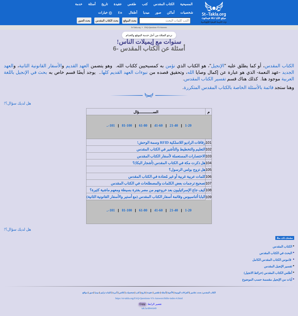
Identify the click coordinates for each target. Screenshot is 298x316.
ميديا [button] (146, 12)
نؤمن (170, 65)
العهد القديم (77, 65)
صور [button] (158, 12)
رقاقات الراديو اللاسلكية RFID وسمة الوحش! (171, 143)
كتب (137, 293)
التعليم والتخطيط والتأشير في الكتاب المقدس (171, 149)
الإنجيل (217, 65)
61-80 (143, 125)
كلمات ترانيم (105, 293)
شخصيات (130, 293)
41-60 (158, 125)
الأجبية (170, 293)
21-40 (174, 125)
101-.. (111, 125)
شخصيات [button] (187, 12)
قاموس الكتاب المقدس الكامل (271, 259)
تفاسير (193, 293)
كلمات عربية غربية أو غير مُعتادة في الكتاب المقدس (166, 177)
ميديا (97, 293)
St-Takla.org (136, 27)
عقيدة (149, 293)
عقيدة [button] (118, 4)
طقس (157, 293)
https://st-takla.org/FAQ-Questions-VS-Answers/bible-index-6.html (149, 298)
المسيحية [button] (186, 4)
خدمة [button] (78, 4)
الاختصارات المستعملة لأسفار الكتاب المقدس (171, 156)
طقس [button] (131, 4)
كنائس (121, 293)
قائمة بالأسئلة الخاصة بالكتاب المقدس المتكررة (228, 87)
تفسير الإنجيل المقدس (278, 266)
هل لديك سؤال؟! (17, 103)
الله (190, 72)
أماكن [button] (171, 12)
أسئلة (163, 293)
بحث (199, 293)
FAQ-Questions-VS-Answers (155, 27)
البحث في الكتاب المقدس (275, 253)
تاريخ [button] (104, 4)
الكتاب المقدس (279, 65)
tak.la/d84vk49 (149, 308)
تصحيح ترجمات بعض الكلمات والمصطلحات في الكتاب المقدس (158, 183)
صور (91, 293)
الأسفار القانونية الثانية (40, 65)
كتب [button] (145, 4)
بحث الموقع (129, 20)
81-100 (127, 125)
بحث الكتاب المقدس (106, 20)
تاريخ (143, 293)
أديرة (115, 293)
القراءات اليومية (182, 293)
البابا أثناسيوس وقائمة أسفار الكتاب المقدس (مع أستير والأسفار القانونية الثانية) (145, 197)
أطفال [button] (133, 12)
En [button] (120, 12)
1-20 (188, 125)
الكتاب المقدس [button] (163, 4)
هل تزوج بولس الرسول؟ (187, 170)
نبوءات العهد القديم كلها (125, 72)
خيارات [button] (105, 13)
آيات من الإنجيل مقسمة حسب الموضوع (267, 279)
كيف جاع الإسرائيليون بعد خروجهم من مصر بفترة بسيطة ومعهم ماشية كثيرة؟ (147, 190)
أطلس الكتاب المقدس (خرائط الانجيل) (268, 272)
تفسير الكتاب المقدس (205, 78)
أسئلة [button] (92, 4)
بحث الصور (84, 20)
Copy (142, 304)
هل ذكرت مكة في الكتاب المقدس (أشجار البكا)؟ (168, 163)
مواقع (84, 293)
